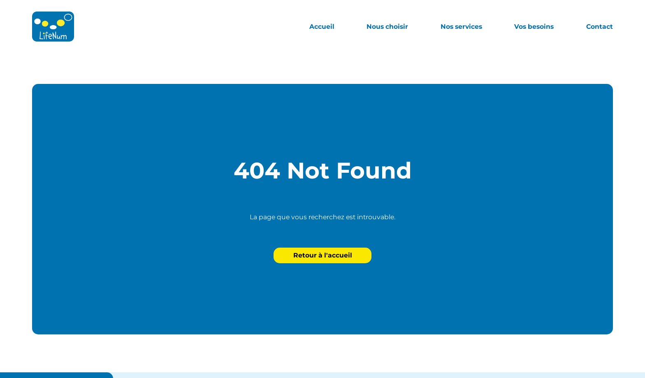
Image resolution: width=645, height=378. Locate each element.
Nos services (461, 26)
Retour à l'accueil (322, 255)
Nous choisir (387, 26)
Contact (599, 26)
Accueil (321, 26)
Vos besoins (534, 26)
